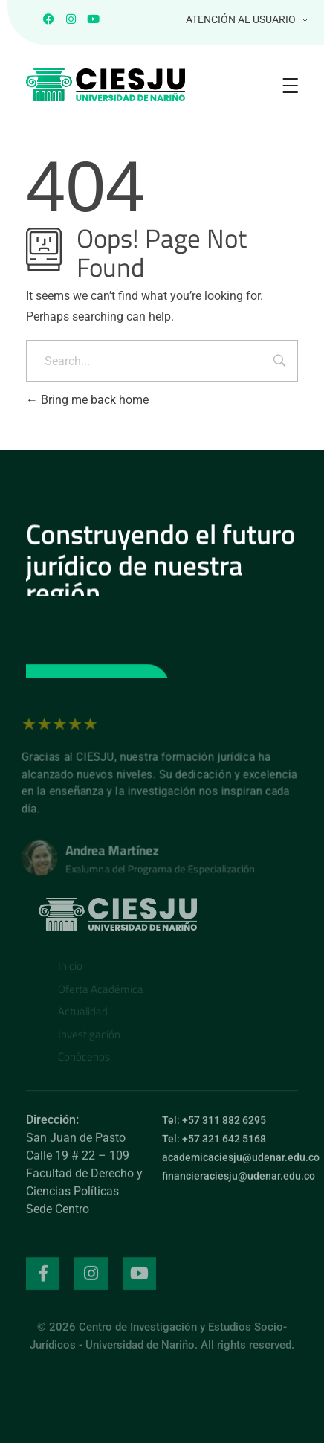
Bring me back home (87, 400)
